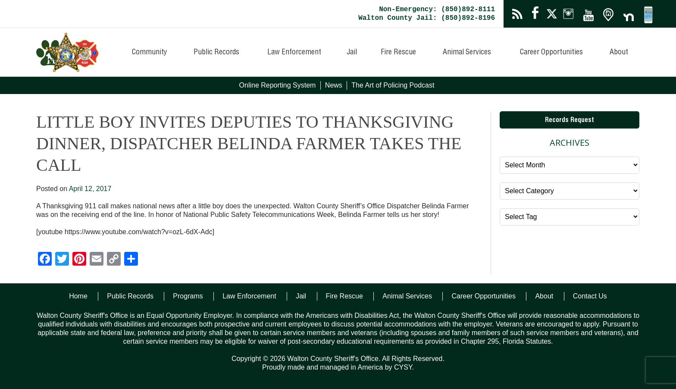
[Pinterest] (79, 260)
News (333, 85)
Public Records (216, 52)
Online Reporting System (277, 85)
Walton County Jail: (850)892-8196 (426, 18)
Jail (352, 52)
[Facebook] (44, 260)
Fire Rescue (398, 52)
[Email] (96, 260)
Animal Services (467, 52)
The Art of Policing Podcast (392, 85)
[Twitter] (62, 260)
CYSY (403, 367)
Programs (188, 296)
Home (78, 296)
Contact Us (590, 296)
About (619, 52)
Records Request (569, 120)
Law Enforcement (294, 52)
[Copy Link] (113, 260)
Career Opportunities (551, 52)
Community (149, 52)
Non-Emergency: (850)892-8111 (437, 9)
